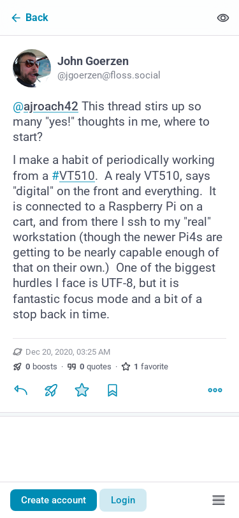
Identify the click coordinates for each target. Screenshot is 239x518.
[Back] (105, 17)
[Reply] (20, 390)
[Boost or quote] (51, 390)
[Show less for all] (223, 17)
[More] (215, 390)
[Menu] (218, 500)
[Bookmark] (112, 390)
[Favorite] (81, 390)
